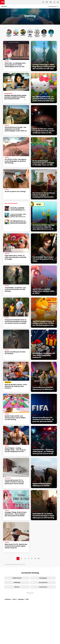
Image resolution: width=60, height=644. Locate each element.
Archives (7, 599)
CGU (14, 599)
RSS (27, 599)
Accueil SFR (2, 2)
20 (38, 558)
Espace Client (54, 2)
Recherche (43, 2)
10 (35, 558)
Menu (58, 2)
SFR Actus (4, 6)
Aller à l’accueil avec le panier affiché (47, 2)
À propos (21, 599)
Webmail (50, 2)
